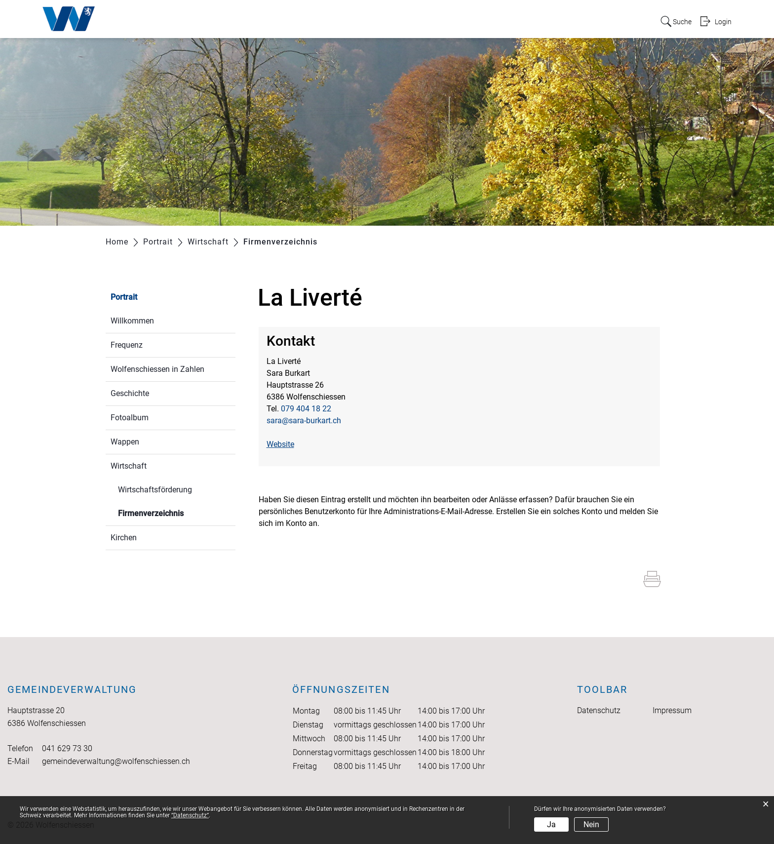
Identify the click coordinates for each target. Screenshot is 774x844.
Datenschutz (598, 710)
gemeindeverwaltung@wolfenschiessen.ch (116, 761)
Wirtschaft (129, 466)
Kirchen (124, 537)
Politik (412, 21)
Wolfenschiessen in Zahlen (157, 369)
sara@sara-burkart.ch (304, 420)
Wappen (125, 441)
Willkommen (132, 320)
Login (723, 21)
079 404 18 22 (306, 408)
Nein (591, 824)
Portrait (375, 21)
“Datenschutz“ (190, 815)
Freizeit (541, 21)
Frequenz (127, 345)
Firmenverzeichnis (174, 512)
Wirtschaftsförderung (155, 489)
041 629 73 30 (67, 748)
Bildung (502, 21)
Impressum (672, 710)
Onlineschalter (592, 21)
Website (285, 444)
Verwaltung (456, 21)
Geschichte (130, 393)
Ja (551, 824)
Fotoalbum (130, 417)
